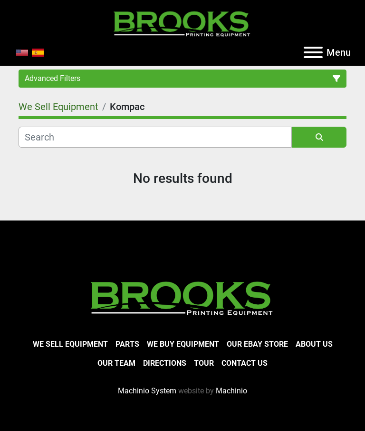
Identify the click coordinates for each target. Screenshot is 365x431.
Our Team (116, 363)
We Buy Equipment (183, 344)
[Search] (155, 137)
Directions (164, 363)
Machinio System (147, 390)
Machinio (231, 390)
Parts (127, 344)
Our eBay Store (257, 344)
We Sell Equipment (70, 344)
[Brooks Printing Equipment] (182, 297)
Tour (204, 363)
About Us (314, 344)
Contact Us (244, 363)
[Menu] (313, 52)
